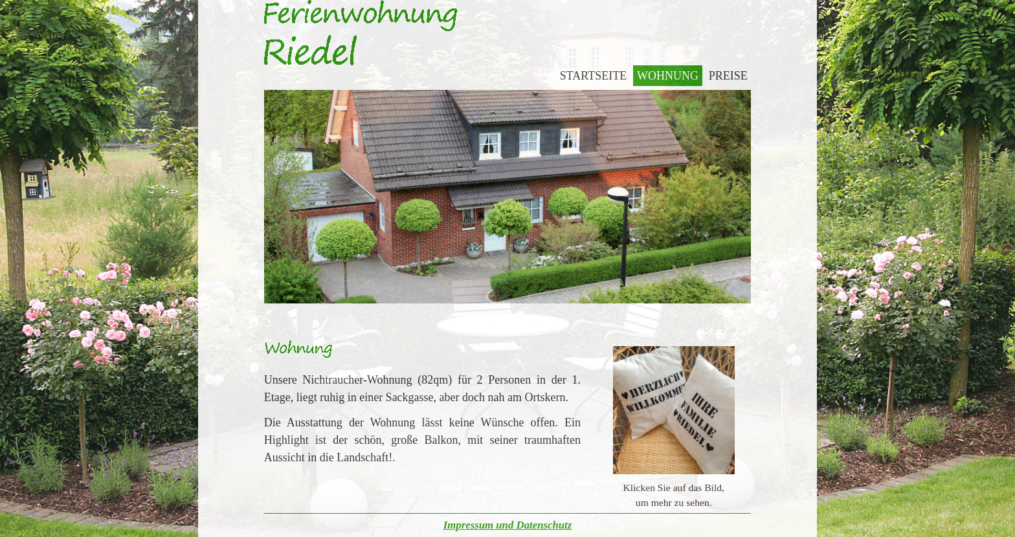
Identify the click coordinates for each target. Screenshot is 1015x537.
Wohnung (667, 75)
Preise (728, 75)
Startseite (593, 75)
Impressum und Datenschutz (507, 525)
